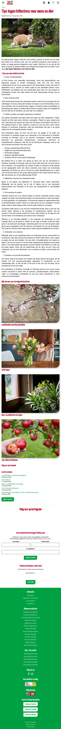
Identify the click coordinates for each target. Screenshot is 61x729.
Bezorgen (30, 595)
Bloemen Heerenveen (30, 626)
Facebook (28, 673)
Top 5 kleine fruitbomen (10, 460)
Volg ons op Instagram (30, 509)
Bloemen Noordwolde (30, 645)
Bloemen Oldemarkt (30, 639)
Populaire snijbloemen (30, 615)
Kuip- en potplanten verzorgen (12, 415)
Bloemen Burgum (30, 642)
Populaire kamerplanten (30, 612)
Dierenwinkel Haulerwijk (30, 664)
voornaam (15, 541)
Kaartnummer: (30, 573)
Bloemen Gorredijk (30, 623)
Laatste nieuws (7, 472)
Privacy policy (30, 601)
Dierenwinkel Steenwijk (30, 662)
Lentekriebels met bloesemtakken (13, 325)
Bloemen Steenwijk (30, 634)
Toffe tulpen (6, 370)
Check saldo (30, 582)
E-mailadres (30, 549)
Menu (3, 2)
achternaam (45, 541)
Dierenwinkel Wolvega (30, 659)
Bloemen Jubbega (30, 637)
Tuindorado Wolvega (30, 714)
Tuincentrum (30, 603)
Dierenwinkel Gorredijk (30, 654)
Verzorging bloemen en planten (30, 617)
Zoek (44, 2)
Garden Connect (30, 724)
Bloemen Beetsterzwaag (30, 631)
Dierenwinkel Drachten (30, 656)
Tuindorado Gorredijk (30, 709)
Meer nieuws (7, 499)
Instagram (32, 673)
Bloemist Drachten (30, 620)
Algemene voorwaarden (30, 598)
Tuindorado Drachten (30, 704)
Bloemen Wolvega (30, 628)
